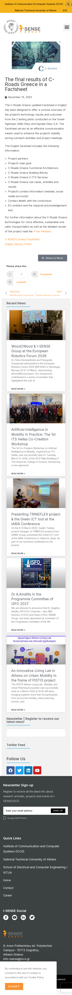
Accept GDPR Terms (15, 818)
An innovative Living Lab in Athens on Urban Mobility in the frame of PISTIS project (33, 675)
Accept (14, 986)
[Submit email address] (58, 810)
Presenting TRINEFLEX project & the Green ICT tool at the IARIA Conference (35, 519)
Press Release (42, 231)
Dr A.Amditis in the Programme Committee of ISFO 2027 (32, 599)
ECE (65, 10)
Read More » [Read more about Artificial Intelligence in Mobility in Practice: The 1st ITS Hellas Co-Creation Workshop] (18, 473)
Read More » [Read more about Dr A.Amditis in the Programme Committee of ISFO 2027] (18, 630)
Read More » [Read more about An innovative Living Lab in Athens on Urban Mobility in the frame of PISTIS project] (18, 710)
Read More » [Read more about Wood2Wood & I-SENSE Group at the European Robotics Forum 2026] (18, 389)
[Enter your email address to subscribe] (36, 733)
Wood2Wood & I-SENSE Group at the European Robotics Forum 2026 (30, 351)
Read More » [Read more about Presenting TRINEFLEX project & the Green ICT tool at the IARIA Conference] (18, 553)
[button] (66, 27)
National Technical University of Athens (35, 10)
